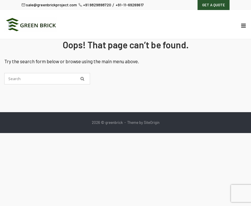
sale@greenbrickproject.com (49, 4)
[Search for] (47, 78)
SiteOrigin (152, 122)
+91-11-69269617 (129, 4)
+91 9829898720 (94, 4)
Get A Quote (213, 5)
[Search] (82, 78)
